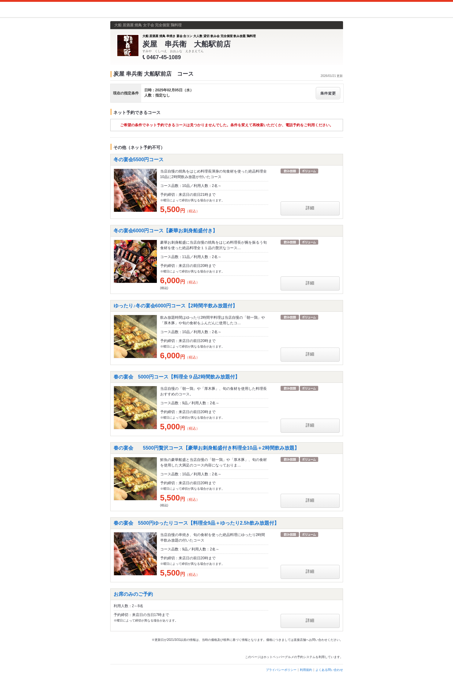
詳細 (310, 207)
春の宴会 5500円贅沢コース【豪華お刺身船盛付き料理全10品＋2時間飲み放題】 (206, 448)
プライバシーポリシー (281, 669)
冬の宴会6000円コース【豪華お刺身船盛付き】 (166, 230)
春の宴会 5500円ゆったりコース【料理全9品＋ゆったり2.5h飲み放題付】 (196, 523)
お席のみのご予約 (133, 594)
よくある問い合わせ (329, 669)
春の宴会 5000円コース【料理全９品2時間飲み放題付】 (177, 376)
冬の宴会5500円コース (139, 159)
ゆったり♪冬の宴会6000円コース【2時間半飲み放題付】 (176, 305)
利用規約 (306, 669)
